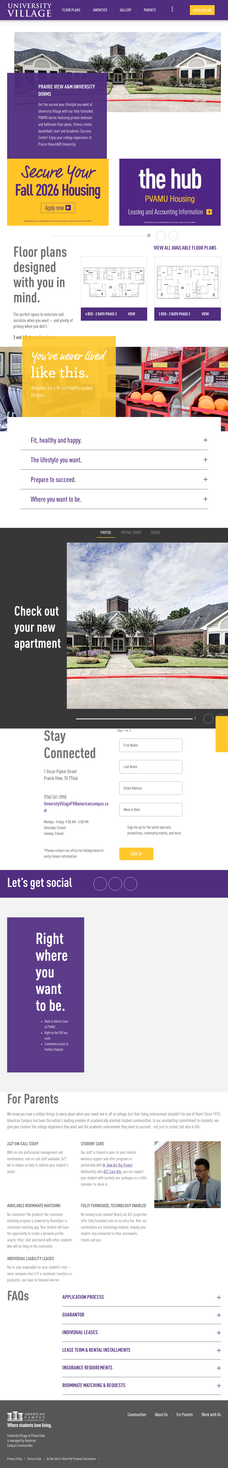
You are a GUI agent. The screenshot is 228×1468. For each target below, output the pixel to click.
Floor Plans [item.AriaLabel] (71, 10)
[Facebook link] (100, 884)
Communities (137, 1414)
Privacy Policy (14, 1459)
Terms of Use (34, 1459)
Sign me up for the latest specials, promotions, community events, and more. (154, 830)
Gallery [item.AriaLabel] (125, 10)
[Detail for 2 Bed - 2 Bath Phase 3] (187, 288)
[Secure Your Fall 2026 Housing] (58, 192)
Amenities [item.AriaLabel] (100, 10)
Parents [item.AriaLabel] (150, 10)
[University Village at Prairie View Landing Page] (29, 10)
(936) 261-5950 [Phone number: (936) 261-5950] (55, 797)
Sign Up (136, 853)
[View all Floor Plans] (151, 248)
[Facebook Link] (222, 723)
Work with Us (211, 1414)
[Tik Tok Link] (222, 745)
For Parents (185, 1414)
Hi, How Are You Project (117, 1165)
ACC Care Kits (112, 1172)
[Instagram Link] (222, 735)
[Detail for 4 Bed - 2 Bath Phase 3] (114, 288)
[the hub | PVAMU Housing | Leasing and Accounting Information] (170, 192)
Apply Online (202, 10)
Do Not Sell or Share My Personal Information (71, 1459)
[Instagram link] (115, 884)
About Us (161, 1414)
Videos (155, 532)
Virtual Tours (131, 532)
